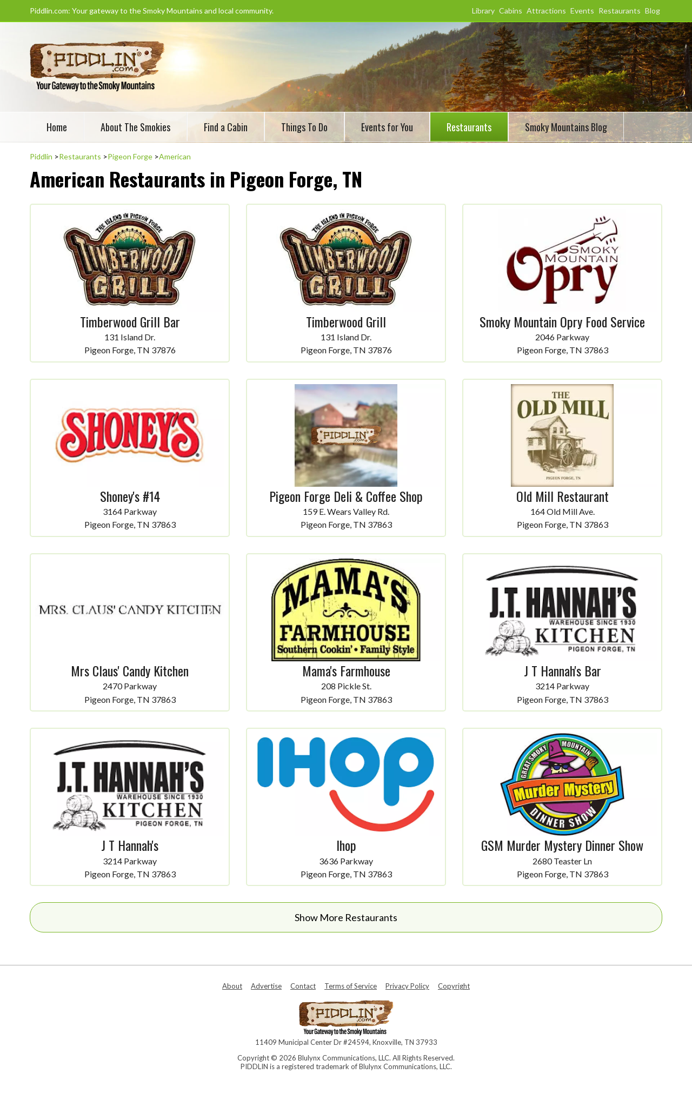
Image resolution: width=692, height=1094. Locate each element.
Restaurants (619, 10)
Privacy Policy (407, 986)
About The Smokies (135, 127)
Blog (652, 10)
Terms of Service (350, 986)
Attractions (546, 10)
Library (483, 10)
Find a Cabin (226, 127)
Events (582, 10)
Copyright (454, 986)
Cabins (510, 10)
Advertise (266, 986)
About (232, 986)
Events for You (387, 127)
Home (56, 127)
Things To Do (304, 127)
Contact (303, 986)
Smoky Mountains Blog (566, 127)
